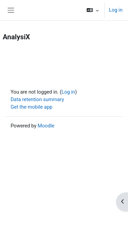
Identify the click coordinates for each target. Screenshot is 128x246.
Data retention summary (37, 99)
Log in (116, 10)
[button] (92, 10)
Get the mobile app (31, 107)
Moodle (46, 126)
